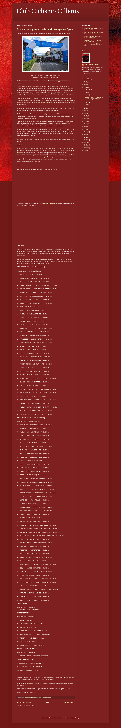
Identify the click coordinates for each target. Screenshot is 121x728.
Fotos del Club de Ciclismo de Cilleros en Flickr (93, 40)
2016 (85, 126)
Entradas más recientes (24, 702)
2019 (85, 119)
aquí (41, 77)
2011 (85, 140)
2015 (85, 129)
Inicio (47, 702)
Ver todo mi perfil (87, 74)
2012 (85, 137)
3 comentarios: (47, 697)
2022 (85, 110)
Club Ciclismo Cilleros (48, 11)
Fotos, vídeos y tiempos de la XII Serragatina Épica (45, 29)
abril (87, 102)
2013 (85, 134)
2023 (85, 108)
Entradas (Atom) (30, 706)
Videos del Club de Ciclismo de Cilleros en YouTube (93, 37)
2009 (85, 145)
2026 (85, 82)
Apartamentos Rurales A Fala (46, 102)
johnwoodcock (57, 718)
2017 (85, 124)
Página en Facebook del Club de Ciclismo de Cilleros (93, 29)
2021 (85, 113)
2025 (85, 84)
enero (87, 105)
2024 (85, 87)
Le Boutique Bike (67, 100)
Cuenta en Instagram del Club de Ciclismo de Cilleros (93, 33)
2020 (85, 116)
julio (87, 92)
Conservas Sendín (23, 100)
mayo (87, 95)
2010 (85, 142)
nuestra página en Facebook (38, 683)
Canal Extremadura (50, 204)
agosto (88, 89)
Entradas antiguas (69, 702)
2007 (85, 150)
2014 (85, 132)
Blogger (77, 718)
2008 (85, 148)
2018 (85, 121)
